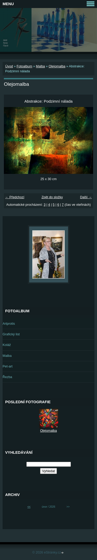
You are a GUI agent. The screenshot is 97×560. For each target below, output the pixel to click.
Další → (86, 197)
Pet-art (7, 366)
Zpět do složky (52, 197)
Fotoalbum (24, 66)
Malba (40, 66)
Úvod (9, 66)
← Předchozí (14, 197)
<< (29, 506)
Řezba (7, 377)
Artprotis (9, 323)
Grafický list (11, 334)
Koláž (7, 345)
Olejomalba (57, 66)
